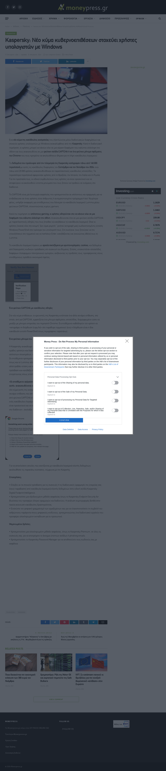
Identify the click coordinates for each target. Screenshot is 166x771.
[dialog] (83, 385)
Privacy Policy (97, 429)
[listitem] (83, 377)
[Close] (127, 341)
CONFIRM (64, 420)
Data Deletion (68, 429)
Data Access (83, 429)
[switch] (115, 382)
